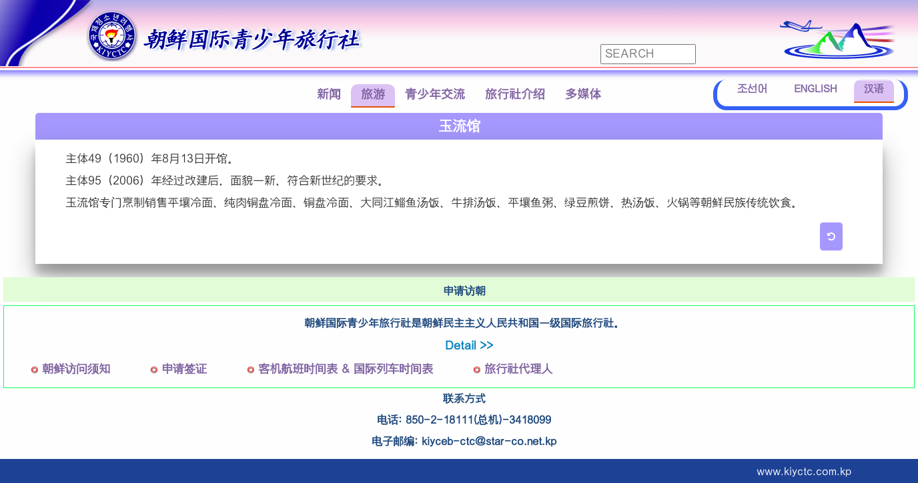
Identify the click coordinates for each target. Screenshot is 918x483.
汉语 (874, 89)
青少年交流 (435, 94)
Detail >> (469, 345)
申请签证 (184, 369)
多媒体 (583, 94)
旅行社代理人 (518, 369)
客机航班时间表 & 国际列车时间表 (345, 369)
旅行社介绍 (515, 94)
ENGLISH (815, 89)
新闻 (329, 94)
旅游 (373, 94)
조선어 (752, 89)
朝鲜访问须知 (76, 369)
